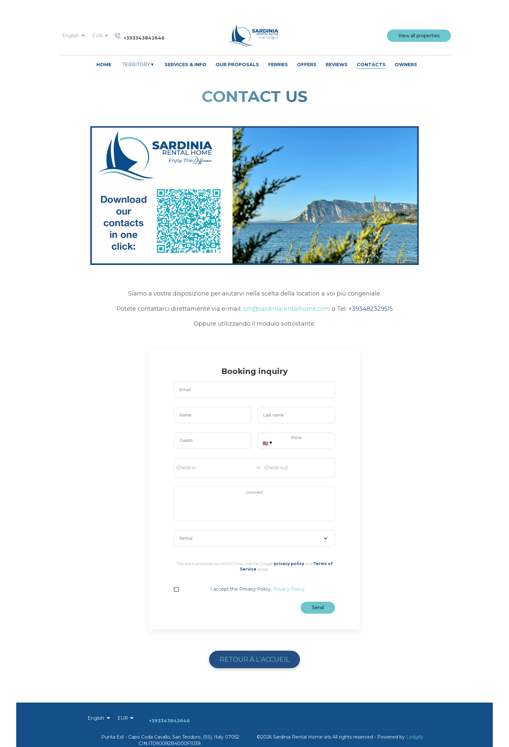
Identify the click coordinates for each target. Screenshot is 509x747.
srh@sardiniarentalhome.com (286, 308)
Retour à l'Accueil (254, 659)
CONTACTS (371, 64)
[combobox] (254, 538)
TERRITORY (138, 64)
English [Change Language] (74, 36)
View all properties (419, 36)
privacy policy (289, 563)
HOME (103, 64)
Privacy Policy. (289, 589)
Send (318, 607)
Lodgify (414, 737)
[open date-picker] (254, 467)
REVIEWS (337, 64)
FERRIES (278, 64)
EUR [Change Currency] (101, 36)
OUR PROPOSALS (237, 64)
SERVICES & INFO (185, 64)
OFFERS (307, 64)
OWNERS (406, 64)
